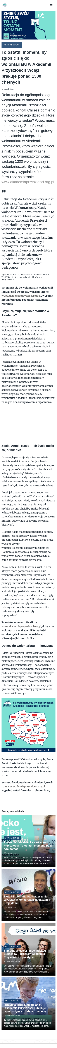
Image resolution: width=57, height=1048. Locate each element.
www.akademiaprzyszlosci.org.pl (28, 182)
